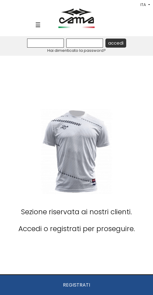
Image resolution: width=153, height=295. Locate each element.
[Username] (45, 43)
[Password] (84, 43)
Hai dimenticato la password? (76, 50)
